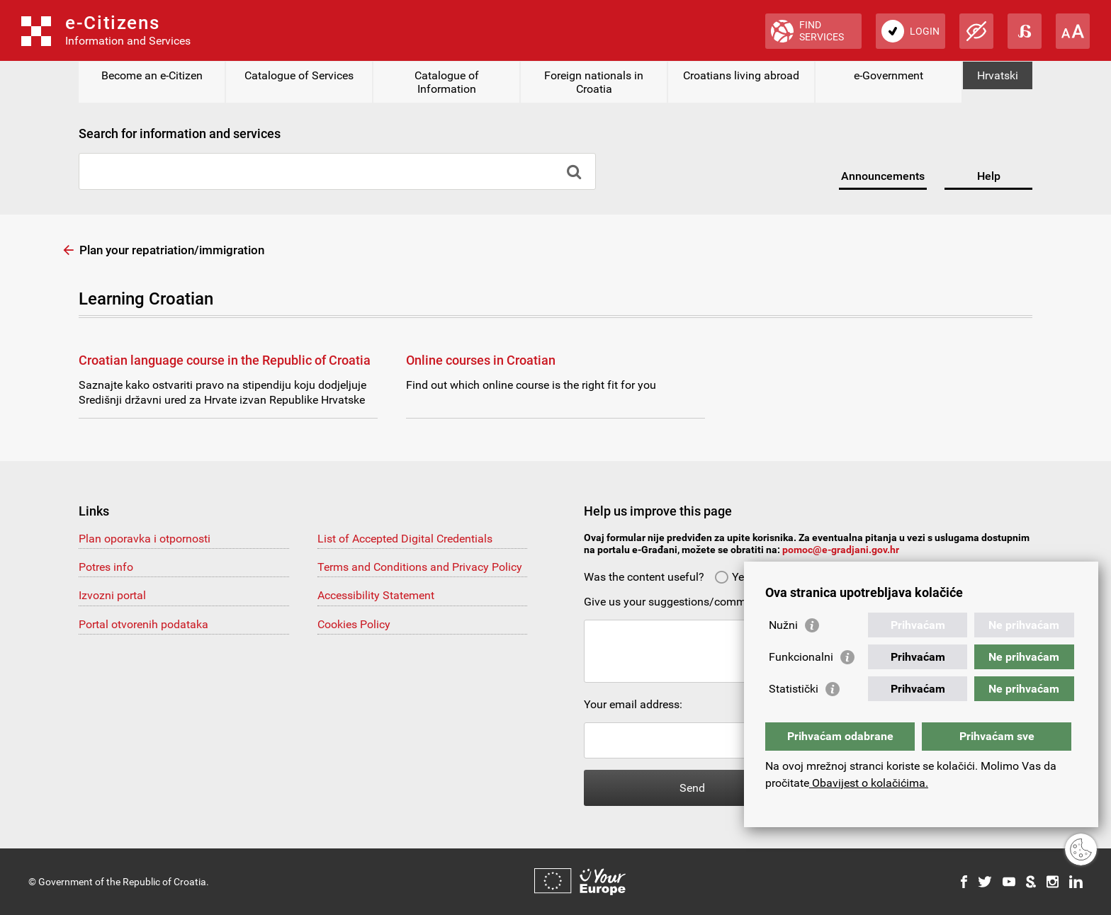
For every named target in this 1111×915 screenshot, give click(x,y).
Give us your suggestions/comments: (677, 601)
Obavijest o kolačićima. (868, 783)
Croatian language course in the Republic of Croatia (225, 360)
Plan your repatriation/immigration (171, 250)
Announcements (883, 176)
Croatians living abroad (741, 75)
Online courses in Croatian (481, 360)
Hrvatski (997, 75)
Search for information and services (180, 133)
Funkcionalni (801, 657)
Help (988, 176)
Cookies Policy (353, 624)
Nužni (783, 625)
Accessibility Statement (375, 595)
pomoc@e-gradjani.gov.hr (840, 549)
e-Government (888, 75)
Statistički (793, 688)
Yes (732, 577)
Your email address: (633, 704)
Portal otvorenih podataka (143, 624)
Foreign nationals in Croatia (593, 82)
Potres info (106, 567)
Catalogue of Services (299, 75)
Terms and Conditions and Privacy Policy (419, 567)
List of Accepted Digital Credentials (404, 538)
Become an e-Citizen (152, 75)
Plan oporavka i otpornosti (144, 538)
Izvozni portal (112, 595)
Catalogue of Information (446, 82)
